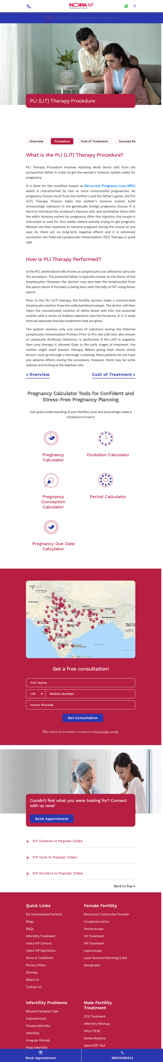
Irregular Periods (38, 1040)
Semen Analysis (95, 1038)
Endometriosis (36, 1018)
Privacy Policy (102, 731)
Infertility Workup (97, 1023)
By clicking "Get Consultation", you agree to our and (82, 731)
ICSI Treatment (95, 1016)
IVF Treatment (94, 943)
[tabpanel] (80, 64)
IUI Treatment (94, 936)
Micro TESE (92, 1031)
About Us (32, 979)
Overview (36, 141)
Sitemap (32, 972)
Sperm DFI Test (94, 1045)
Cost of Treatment (94, 141)
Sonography (92, 965)
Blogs (30, 921)
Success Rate (129, 141)
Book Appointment (51, 819)
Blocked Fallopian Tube (42, 1011)
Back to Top (124, 886)
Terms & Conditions (39, 958)
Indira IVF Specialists (41, 950)
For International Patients (44, 914)
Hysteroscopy (94, 929)
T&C (116, 731)
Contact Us (34, 987)
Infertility (33, 1033)
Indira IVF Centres (39, 943)
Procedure (62, 141)
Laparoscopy (93, 950)
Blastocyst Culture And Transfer (106, 914)
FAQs (30, 929)
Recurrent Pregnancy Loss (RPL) (110, 186)
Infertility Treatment (40, 936)
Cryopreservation (96, 921)
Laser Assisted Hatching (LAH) (105, 958)
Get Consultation (83, 718)
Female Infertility (38, 1026)
